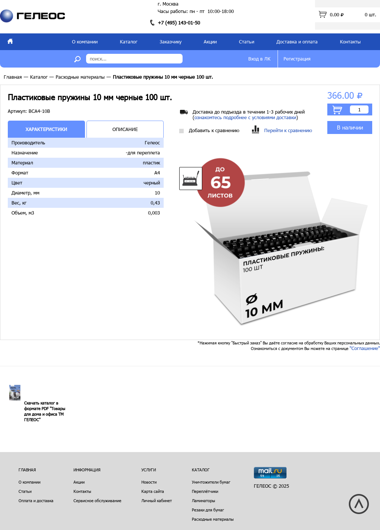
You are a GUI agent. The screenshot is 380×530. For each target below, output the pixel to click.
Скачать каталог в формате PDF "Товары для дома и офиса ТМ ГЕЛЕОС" (44, 411)
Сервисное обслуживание (97, 500)
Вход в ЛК (259, 59)
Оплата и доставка (36, 500)
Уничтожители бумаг (211, 482)
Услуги (148, 469)
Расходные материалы (80, 77)
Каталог (128, 42)
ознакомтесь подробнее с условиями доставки (245, 117)
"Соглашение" (365, 348)
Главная (13, 77)
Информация (87, 469)
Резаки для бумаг (208, 509)
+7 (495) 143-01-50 (179, 23)
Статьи (246, 42)
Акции (210, 42)
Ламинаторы (203, 500)
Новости (149, 482)
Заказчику (170, 42)
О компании (85, 42)
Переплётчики (205, 491)
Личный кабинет (156, 500)
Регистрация (297, 59)
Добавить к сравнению (209, 130)
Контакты (350, 42)
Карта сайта (152, 491)
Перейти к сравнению (282, 130)
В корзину (337, 109)
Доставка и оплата (297, 42)
